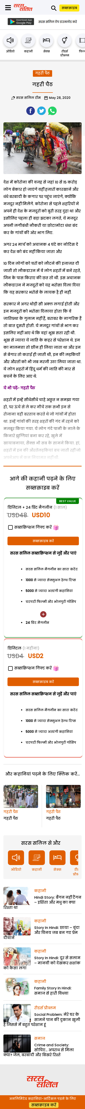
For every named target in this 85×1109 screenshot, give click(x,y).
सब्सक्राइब (69, 8)
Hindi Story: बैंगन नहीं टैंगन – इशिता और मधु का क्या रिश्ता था (42, 902)
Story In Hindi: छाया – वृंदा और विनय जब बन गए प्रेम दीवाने (41, 932)
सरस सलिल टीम (28, 97)
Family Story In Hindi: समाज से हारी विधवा (53, 991)
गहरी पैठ (42, 73)
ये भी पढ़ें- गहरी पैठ (19, 388)
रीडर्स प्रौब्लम (64, 53)
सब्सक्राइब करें (43, 541)
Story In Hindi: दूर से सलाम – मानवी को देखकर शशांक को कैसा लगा (41, 963)
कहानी (28, 51)
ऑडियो (10, 51)
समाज (39, 1038)
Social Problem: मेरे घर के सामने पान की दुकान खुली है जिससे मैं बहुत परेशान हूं (41, 1019)
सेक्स (46, 51)
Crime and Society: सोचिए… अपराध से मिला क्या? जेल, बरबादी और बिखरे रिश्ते (38, 1050)
